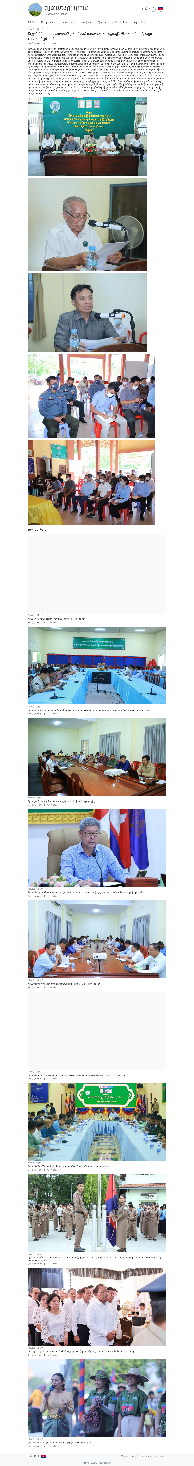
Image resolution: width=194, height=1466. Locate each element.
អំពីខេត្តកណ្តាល (47, 22)
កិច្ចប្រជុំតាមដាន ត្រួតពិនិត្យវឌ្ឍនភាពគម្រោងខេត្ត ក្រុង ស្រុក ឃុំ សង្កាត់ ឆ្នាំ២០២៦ (57, 618)
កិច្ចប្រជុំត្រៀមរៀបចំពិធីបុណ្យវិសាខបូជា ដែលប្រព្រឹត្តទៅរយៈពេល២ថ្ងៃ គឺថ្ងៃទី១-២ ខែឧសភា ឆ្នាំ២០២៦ (64, 983)
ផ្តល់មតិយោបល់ (146, 1456)
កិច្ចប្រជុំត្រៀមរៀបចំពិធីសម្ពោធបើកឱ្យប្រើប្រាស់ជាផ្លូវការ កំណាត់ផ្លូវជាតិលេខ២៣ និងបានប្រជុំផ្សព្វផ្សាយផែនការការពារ (69, 1166)
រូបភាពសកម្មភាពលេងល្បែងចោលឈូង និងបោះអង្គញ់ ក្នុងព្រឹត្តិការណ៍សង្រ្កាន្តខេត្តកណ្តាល (59, 1442)
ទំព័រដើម (31, 22)
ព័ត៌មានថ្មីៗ (84, 22)
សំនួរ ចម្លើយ (159, 1456)
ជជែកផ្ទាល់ (124, 1456)
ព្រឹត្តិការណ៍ (101, 22)
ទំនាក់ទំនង (134, 1456)
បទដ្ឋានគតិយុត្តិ (139, 22)
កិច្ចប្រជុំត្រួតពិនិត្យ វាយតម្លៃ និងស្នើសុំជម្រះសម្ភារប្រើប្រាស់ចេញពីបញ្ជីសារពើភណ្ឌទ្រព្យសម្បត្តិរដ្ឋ (61, 801)
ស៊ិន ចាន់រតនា (54, 43)
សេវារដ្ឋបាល (67, 22)
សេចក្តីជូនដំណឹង (118, 22)
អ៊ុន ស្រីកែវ (53, 622)
